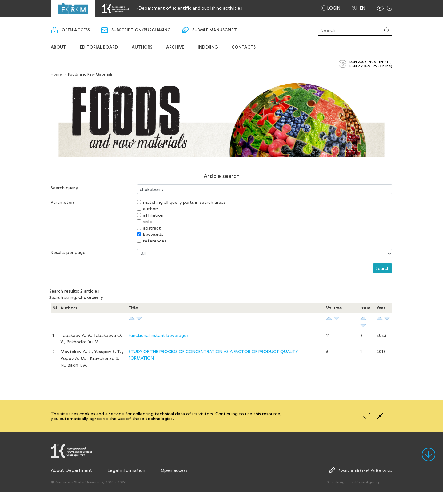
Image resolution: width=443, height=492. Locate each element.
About (58, 47)
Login (333, 8)
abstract (152, 228)
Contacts (244, 47)
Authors (142, 47)
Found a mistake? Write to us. (365, 470)
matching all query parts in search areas (184, 202)
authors (151, 208)
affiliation (153, 215)
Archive (175, 47)
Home (56, 74)
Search (382, 268)
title (147, 221)
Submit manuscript (214, 30)
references (154, 241)
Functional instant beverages (159, 335)
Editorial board (99, 47)
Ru (354, 8)
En (362, 8)
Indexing (208, 47)
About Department (71, 470)
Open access (76, 30)
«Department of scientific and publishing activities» (190, 8)
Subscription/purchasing (141, 30)
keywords (153, 234)
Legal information (126, 470)
